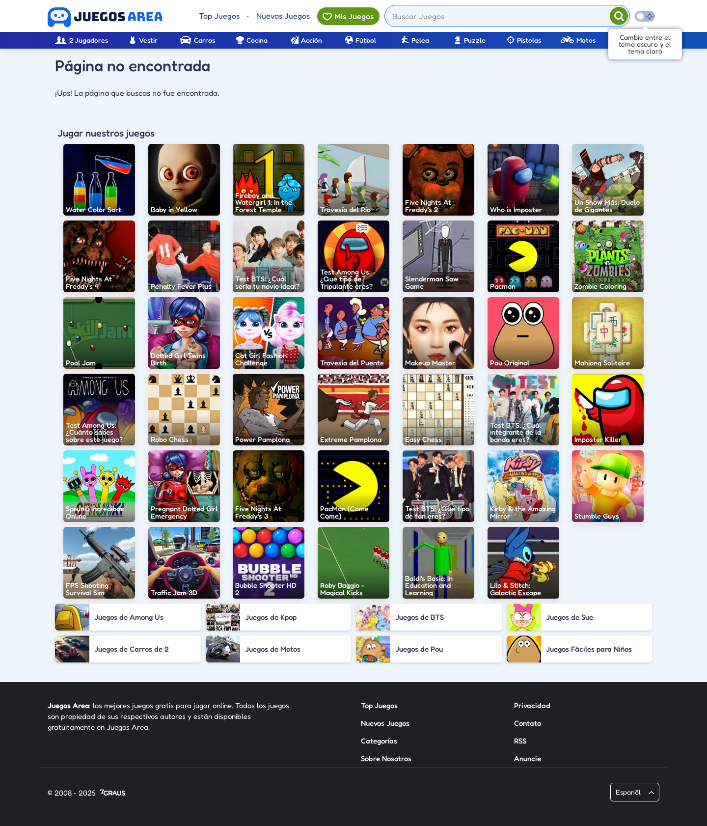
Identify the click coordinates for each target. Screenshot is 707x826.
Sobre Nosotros (386, 758)
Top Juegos (219, 16)
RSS (520, 740)
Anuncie (527, 758)
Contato (527, 723)
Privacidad (532, 705)
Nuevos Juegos (283, 16)
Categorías (379, 740)
